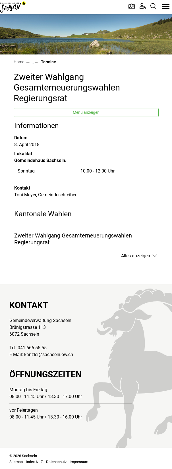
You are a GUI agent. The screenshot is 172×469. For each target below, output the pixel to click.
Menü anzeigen (86, 112)
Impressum (79, 462)
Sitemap (16, 462)
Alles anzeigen (135, 255)
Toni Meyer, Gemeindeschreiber (45, 194)
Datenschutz (56, 462)
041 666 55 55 (32, 347)
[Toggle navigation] (166, 6)
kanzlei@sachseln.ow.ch (48, 354)
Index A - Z (34, 462)
